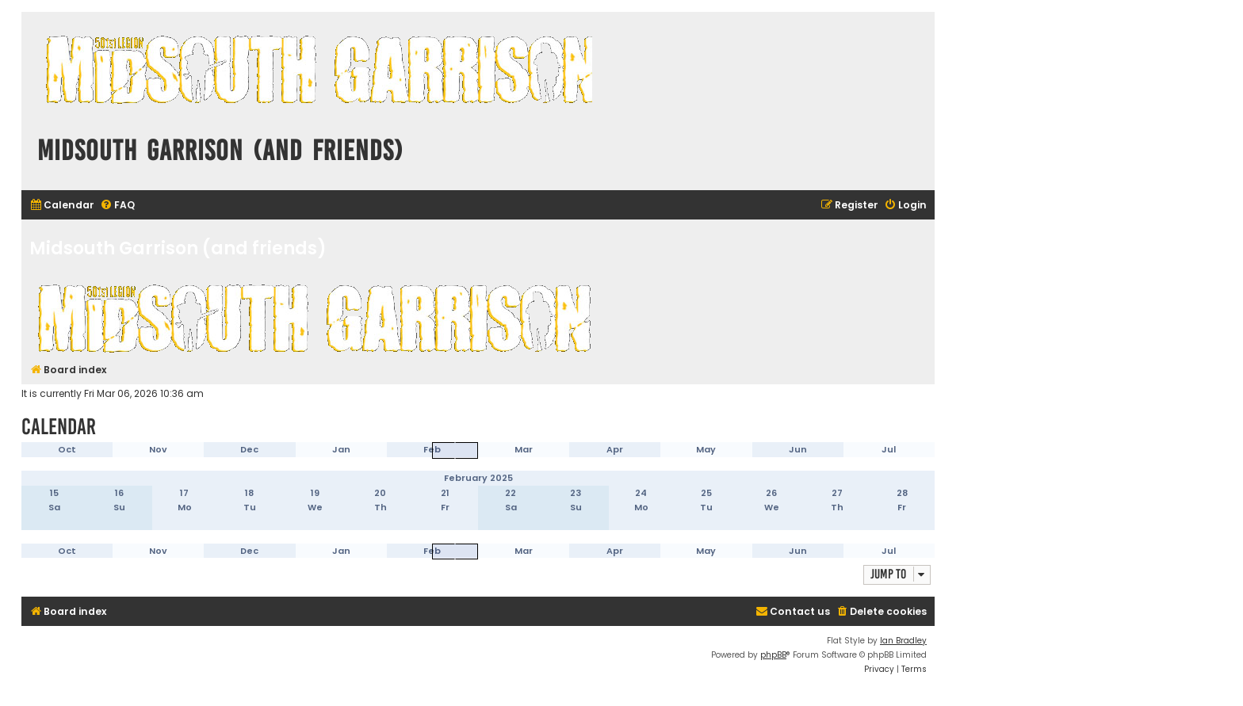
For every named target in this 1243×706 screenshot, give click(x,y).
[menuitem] (61, 205)
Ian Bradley (903, 641)
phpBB (773, 655)
